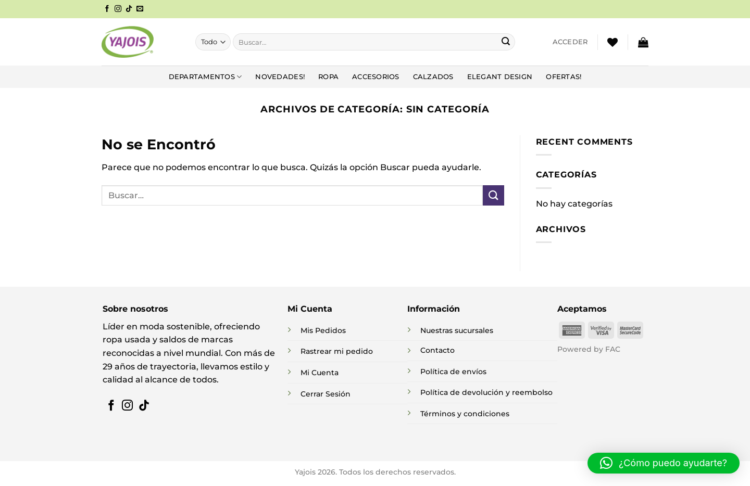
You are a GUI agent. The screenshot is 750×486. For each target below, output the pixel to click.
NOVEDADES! (280, 77)
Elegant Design (500, 77)
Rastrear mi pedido (337, 351)
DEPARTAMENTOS (205, 77)
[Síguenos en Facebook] (107, 9)
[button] (570, 42)
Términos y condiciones (464, 413)
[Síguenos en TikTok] (129, 9)
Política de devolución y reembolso (486, 392)
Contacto (437, 350)
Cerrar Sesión (326, 394)
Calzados (433, 77)
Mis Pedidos (323, 330)
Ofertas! (563, 77)
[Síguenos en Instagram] (118, 9)
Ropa (328, 77)
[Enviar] (506, 42)
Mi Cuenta (320, 372)
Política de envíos (453, 371)
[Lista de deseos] (612, 42)
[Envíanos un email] (139, 9)
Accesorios (375, 77)
